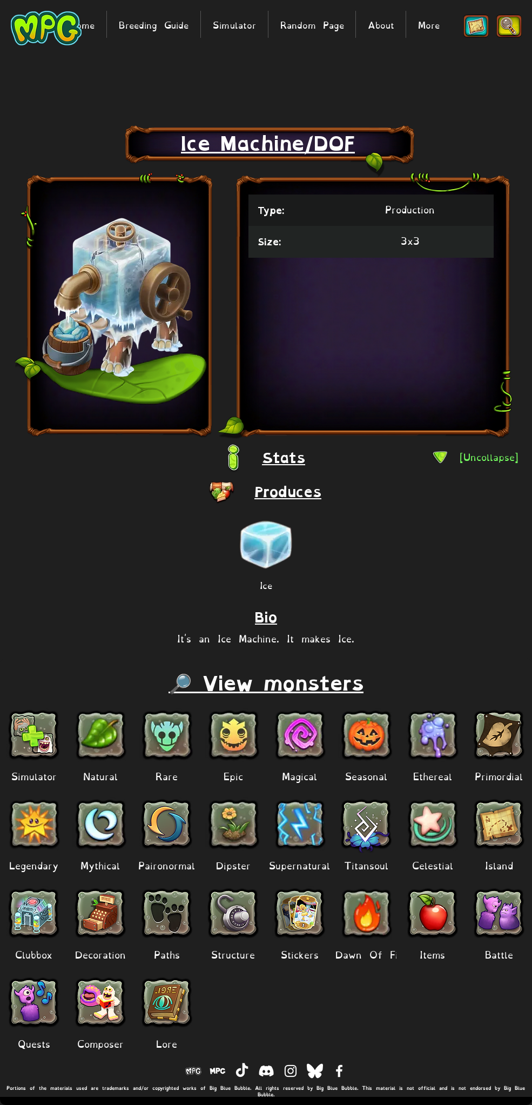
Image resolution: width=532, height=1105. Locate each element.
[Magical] (299, 775)
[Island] (498, 864)
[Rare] (166, 775)
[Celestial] (432, 864)
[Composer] (100, 1042)
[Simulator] (33, 775)
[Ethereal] (432, 775)
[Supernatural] (299, 864)
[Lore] (166, 1042)
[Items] (432, 953)
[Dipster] (233, 864)
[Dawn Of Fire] (371, 953)
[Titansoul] (365, 864)
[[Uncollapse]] (489, 456)
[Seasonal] (365, 775)
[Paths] (166, 953)
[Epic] (233, 775)
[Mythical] (100, 864)
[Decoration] (100, 953)
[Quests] (33, 1042)
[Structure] (233, 953)
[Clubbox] (33, 953)
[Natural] (100, 775)
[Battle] (498, 953)
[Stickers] (299, 953)
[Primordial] (498, 775)
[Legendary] (33, 864)
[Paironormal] (166, 864)
